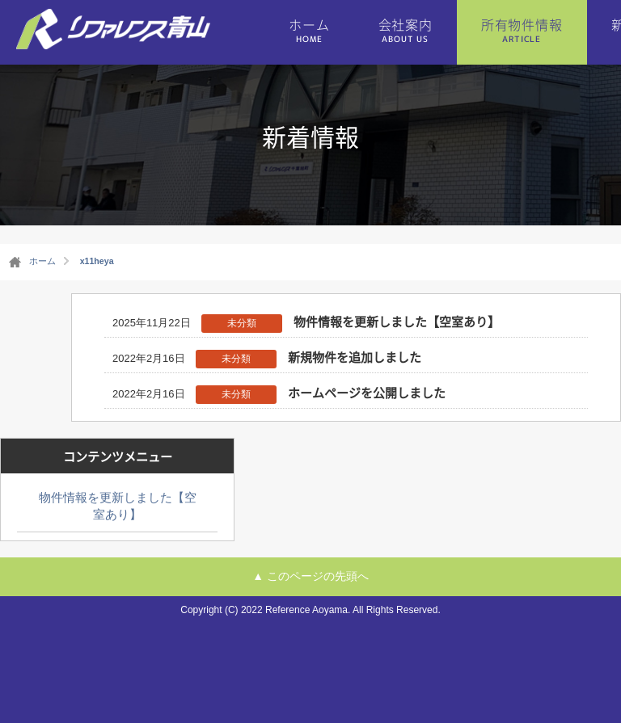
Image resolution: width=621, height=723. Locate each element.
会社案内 (405, 30)
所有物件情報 (522, 30)
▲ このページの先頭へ (310, 576)
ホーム (309, 30)
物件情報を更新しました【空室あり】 (397, 321)
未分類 (241, 323)
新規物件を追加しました (354, 357)
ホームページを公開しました (367, 392)
